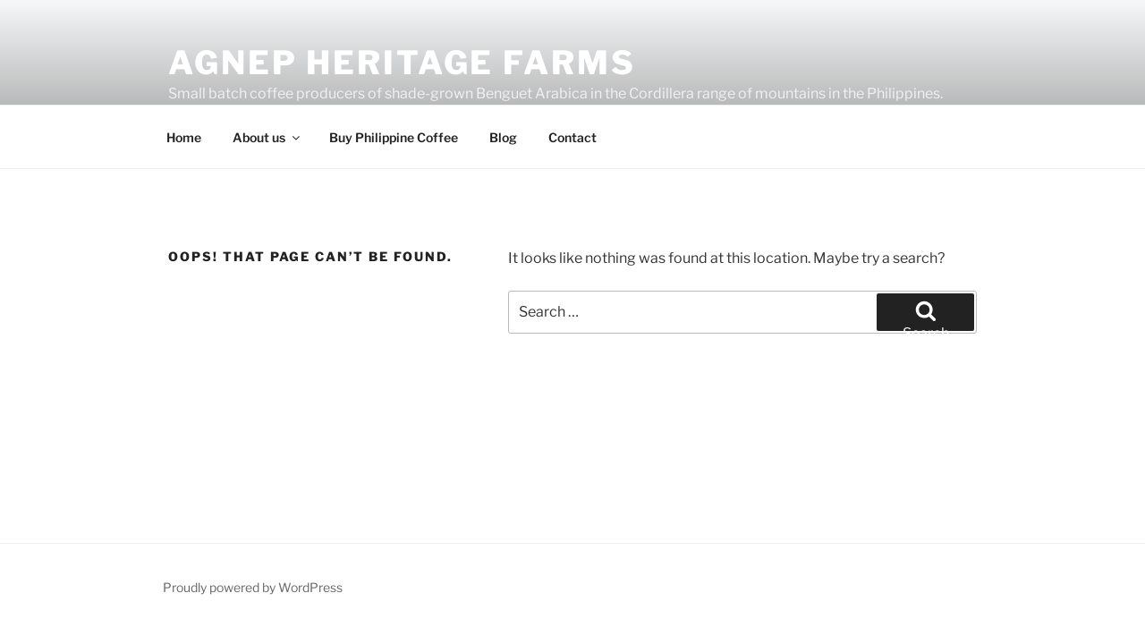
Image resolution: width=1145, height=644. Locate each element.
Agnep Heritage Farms (402, 62)
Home (183, 137)
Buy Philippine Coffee (393, 137)
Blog (503, 137)
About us (267, 137)
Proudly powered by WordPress (253, 587)
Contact (572, 137)
